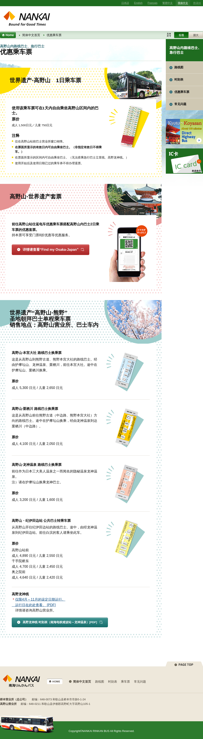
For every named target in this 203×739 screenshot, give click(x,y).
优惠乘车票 (181, 92)
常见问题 (180, 104)
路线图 (178, 67)
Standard (181, 35)
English (138, 2)
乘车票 (125, 681)
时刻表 (178, 79)
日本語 (125, 2)
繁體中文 (167, 2)
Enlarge (196, 35)
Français (152, 2)
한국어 (197, 2)
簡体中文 (183, 2)
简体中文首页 (31, 35)
